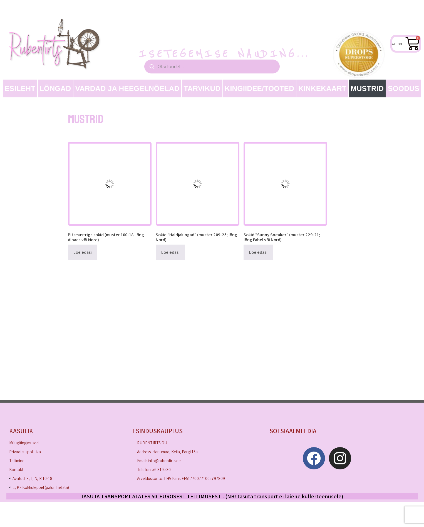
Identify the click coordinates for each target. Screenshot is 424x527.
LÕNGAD (55, 88)
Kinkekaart (322, 88)
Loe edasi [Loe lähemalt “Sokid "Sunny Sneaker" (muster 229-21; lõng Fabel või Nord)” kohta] (258, 252)
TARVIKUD (202, 88)
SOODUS (403, 88)
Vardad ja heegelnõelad (127, 88)
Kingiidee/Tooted (259, 88)
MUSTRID (367, 88)
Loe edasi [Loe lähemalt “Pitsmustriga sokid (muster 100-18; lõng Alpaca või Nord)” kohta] (82, 252)
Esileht (20, 88)
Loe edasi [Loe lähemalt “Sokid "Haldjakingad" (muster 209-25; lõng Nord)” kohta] (170, 252)
